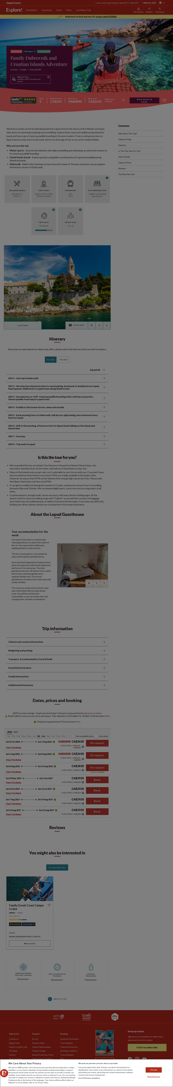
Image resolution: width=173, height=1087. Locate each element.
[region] (86, 1073)
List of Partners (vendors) (89, 1078)
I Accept (153, 1070)
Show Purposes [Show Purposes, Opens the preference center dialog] (153, 1077)
